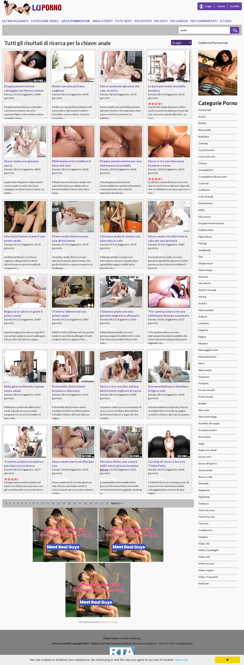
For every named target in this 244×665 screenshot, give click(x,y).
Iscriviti (234, 6)
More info (181, 660)
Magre (202, 336)
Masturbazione (207, 356)
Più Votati (143, 21)
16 (74, 503)
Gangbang (204, 250)
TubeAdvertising (109, 622)
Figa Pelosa (205, 236)
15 (69, 503)
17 (79, 503)
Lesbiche (203, 323)
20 (96, 503)
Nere (201, 363)
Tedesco (203, 503)
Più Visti (161, 21)
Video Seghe (206, 570)
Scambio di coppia (209, 423)
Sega (201, 443)
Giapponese (205, 263)
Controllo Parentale (110, 643)
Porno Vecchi (206, 390)
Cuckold (203, 183)
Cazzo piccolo (206, 156)
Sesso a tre (204, 456)
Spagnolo (204, 490)
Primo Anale (205, 396)
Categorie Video (45, 21)
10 (42, 503)
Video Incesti (206, 563)
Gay (200, 256)
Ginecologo (205, 270)
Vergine (203, 536)
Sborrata (203, 410)
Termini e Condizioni (145, 643)
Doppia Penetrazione (211, 223)
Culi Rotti (204, 189)
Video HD (204, 556)
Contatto (124, 638)
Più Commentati (203, 21)
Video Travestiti (208, 577)
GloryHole (204, 283)
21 (101, 503)
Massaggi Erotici (208, 350)
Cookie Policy (185, 643)
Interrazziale (205, 310)
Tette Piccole (206, 516)
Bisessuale (204, 129)
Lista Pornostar (76, 21)
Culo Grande (205, 196)
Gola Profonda (207, 290)
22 (107, 503)
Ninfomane (205, 370)
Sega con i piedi (207, 450)
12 (52, 503)
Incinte (202, 303)
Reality (202, 403)
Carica (221, 6)
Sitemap (136, 638)
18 (85, 503)
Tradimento (205, 530)
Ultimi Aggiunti (15, 21)
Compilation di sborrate (212, 176)
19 (90, 503)
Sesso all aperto (207, 463)
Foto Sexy (123, 21)
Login (208, 6)
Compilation (205, 170)
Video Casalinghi (208, 550)
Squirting (203, 496)
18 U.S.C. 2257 (166, 643)
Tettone (203, 523)
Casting (203, 143)
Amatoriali (204, 110)
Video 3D (204, 543)
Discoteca (204, 216)
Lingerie (203, 330)
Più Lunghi (179, 21)
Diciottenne (205, 203)
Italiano (202, 316)
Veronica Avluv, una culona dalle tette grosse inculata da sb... (119, 466)
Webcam (203, 583)
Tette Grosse (206, 510)
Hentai (202, 296)
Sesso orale (205, 476)
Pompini (203, 383)
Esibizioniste (206, 230)
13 (58, 503)
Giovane (203, 276)
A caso (225, 21)
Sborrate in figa (207, 416)
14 (63, 503)
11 (47, 503)
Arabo (202, 116)
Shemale (203, 483)
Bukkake (203, 136)
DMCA (127, 643)
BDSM (202, 123)
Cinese (202, 163)
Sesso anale (205, 470)
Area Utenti (102, 21)
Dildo (201, 210)
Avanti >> (117, 503)
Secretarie (204, 436)
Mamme (203, 343)
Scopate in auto (207, 430)
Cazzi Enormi (206, 150)
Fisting (202, 243)
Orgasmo (204, 376)
